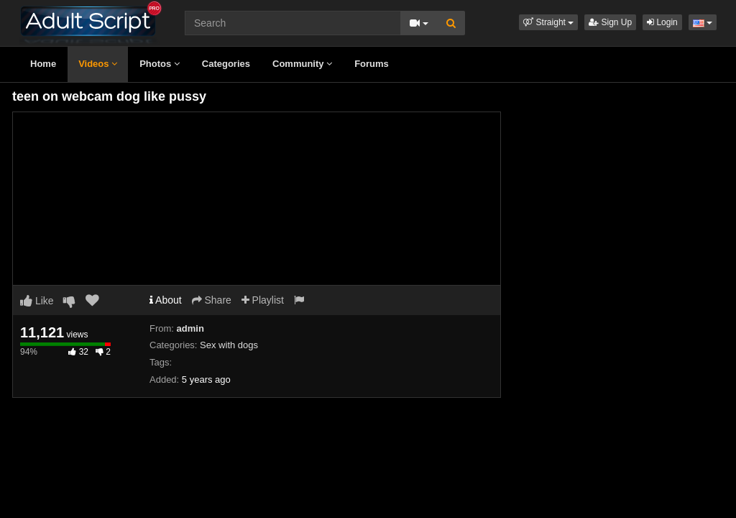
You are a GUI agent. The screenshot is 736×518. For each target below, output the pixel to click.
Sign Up (610, 22)
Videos (97, 63)
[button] (548, 22)
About (166, 300)
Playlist (263, 300)
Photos (159, 63)
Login (662, 22)
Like (37, 300)
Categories (226, 63)
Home (43, 63)
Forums (371, 63)
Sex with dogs (229, 345)
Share (211, 300)
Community (302, 63)
